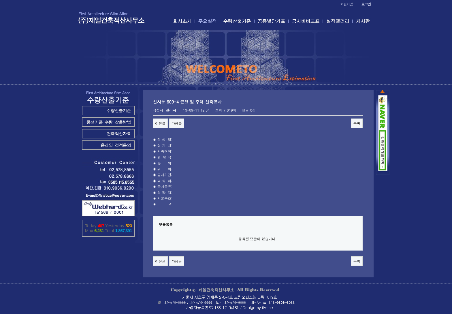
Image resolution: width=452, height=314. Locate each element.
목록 (356, 123)
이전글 (160, 123)
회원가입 (346, 3)
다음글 (177, 123)
